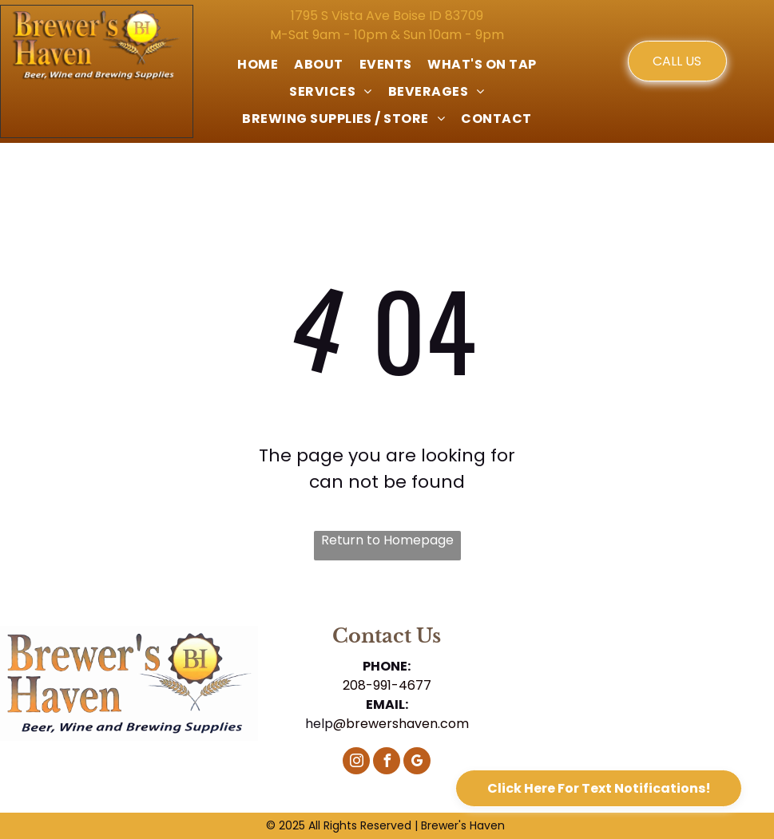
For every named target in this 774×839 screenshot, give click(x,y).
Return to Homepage (387, 540)
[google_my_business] (417, 762)
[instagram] (356, 762)
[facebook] (386, 762)
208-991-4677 (387, 685)
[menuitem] (257, 64)
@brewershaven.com (401, 723)
